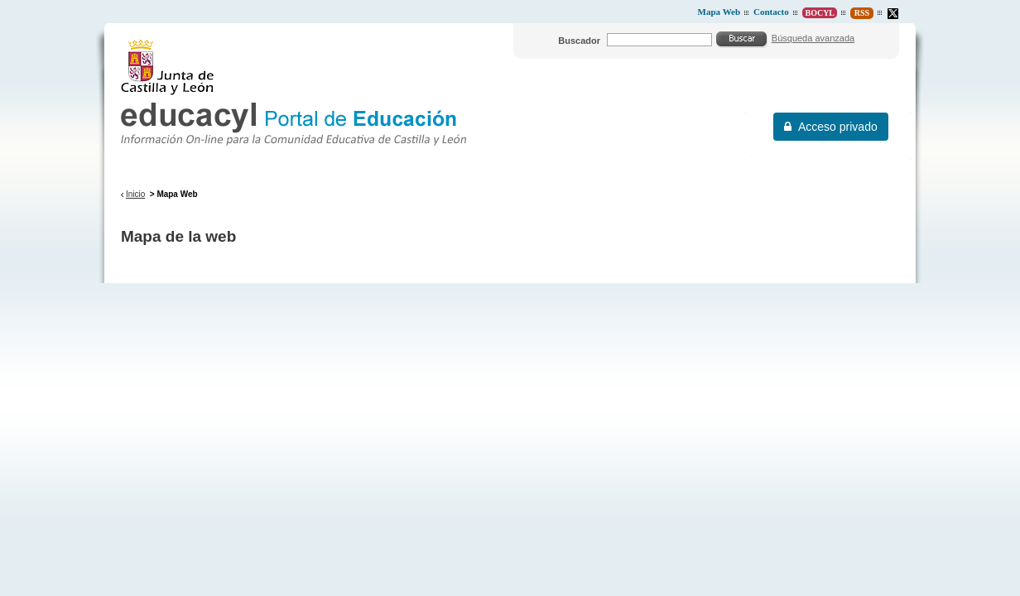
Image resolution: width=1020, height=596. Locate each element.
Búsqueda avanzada (813, 38)
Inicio (135, 194)
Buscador (579, 41)
